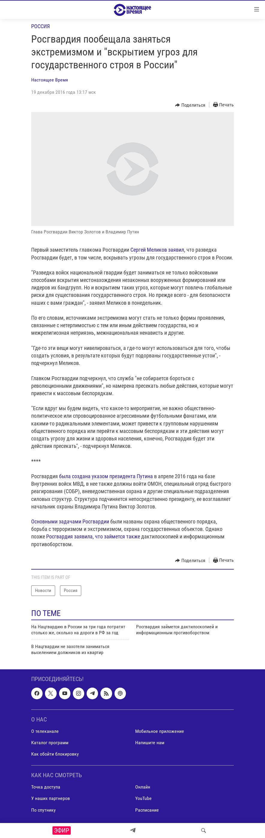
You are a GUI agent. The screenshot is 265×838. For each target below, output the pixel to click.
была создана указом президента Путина (105, 476)
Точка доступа (45, 787)
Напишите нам (149, 742)
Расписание (147, 810)
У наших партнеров (50, 798)
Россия (40, 26)
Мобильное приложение (159, 731)
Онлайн (142, 787)
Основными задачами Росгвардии (70, 521)
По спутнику (43, 810)
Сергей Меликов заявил (157, 250)
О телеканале (45, 731)
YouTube (143, 798)
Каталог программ (49, 742)
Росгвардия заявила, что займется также (93, 536)
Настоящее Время (49, 80)
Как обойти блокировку (55, 754)
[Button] (190, 105)
